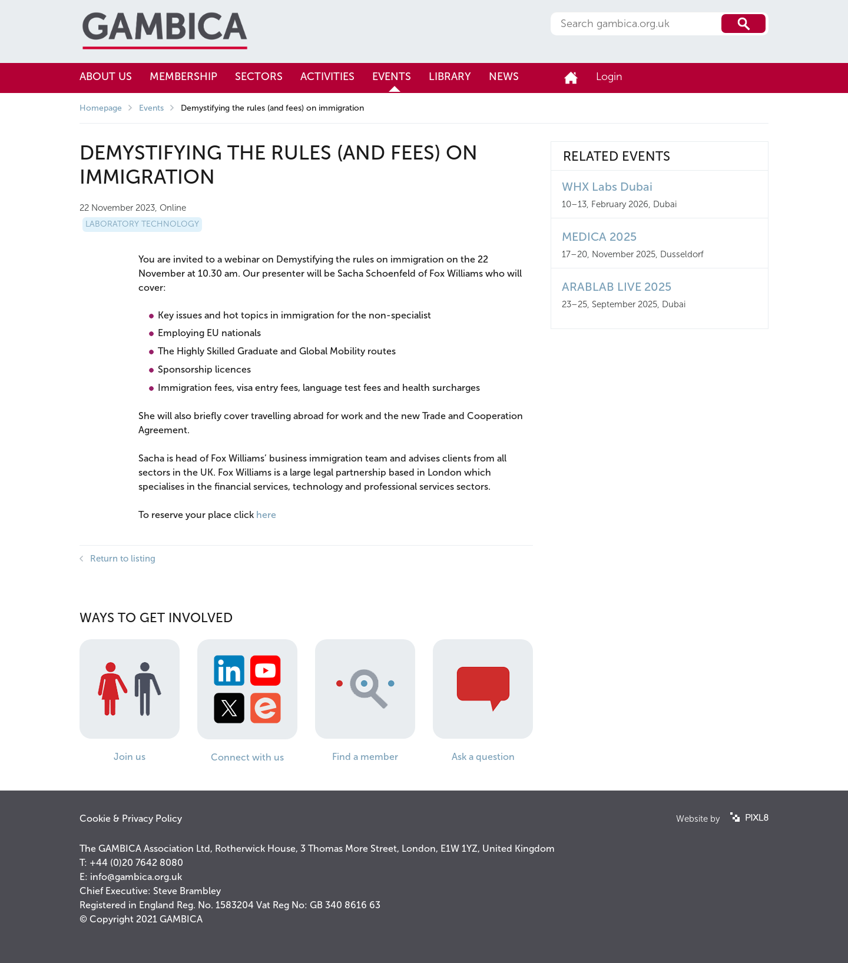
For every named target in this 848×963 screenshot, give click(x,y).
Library (450, 76)
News (504, 76)
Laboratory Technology (142, 224)
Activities (327, 76)
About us (106, 76)
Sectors (259, 76)
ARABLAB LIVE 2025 (616, 287)
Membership (183, 76)
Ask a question (483, 756)
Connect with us (247, 757)
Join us (129, 756)
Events (391, 76)
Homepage (101, 108)
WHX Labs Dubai (607, 187)
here (266, 514)
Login (609, 76)
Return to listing (122, 558)
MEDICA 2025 (599, 237)
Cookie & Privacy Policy (131, 818)
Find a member (365, 756)
